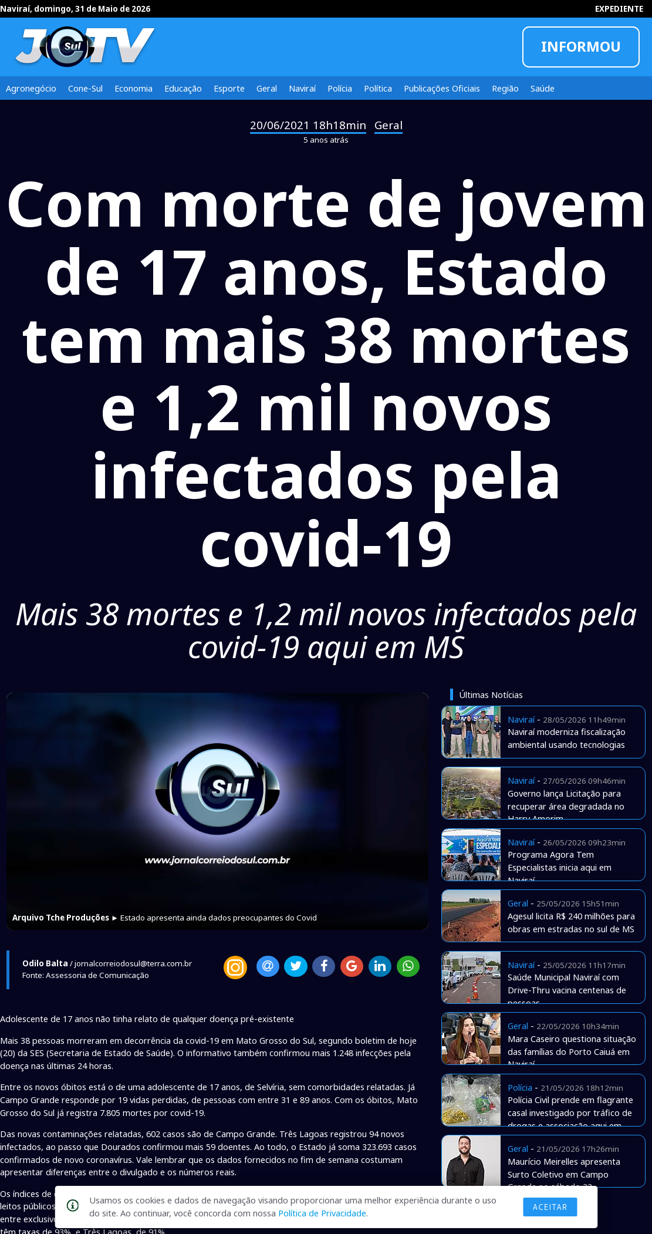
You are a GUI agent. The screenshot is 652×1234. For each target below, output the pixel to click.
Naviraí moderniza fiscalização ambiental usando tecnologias (567, 738)
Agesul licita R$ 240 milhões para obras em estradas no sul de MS (571, 922)
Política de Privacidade (322, 1213)
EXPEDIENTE (619, 9)
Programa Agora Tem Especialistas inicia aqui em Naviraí (560, 867)
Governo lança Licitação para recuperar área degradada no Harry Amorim (566, 806)
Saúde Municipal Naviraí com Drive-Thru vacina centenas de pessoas (567, 990)
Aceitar (549, 1207)
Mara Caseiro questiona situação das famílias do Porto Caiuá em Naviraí (572, 1051)
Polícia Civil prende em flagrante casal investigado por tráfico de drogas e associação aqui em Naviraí (570, 1119)
